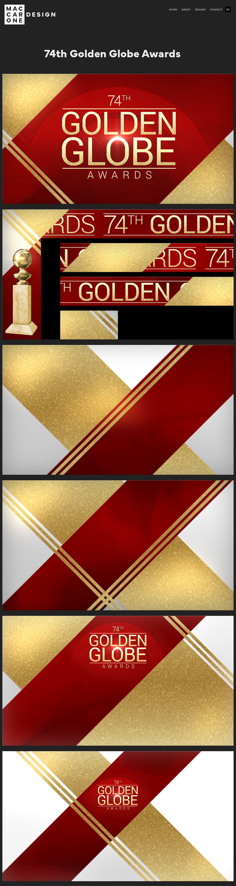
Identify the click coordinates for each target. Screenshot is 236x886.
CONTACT (216, 9)
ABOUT (186, 9)
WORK (173, 9)
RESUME (200, 9)
